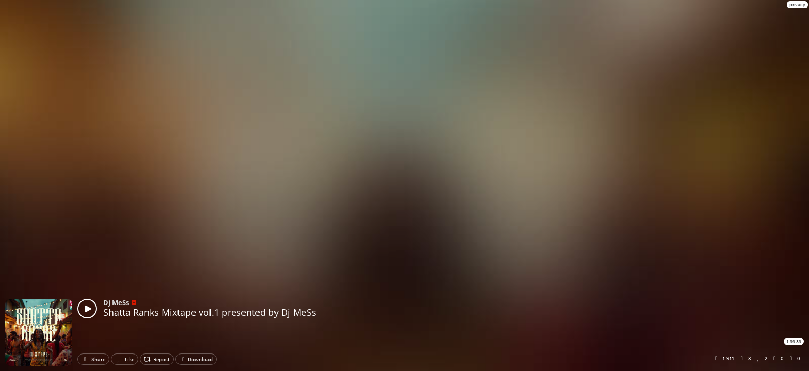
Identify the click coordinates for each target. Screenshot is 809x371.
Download (196, 359)
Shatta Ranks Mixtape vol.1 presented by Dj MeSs (209, 312)
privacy (797, 4)
